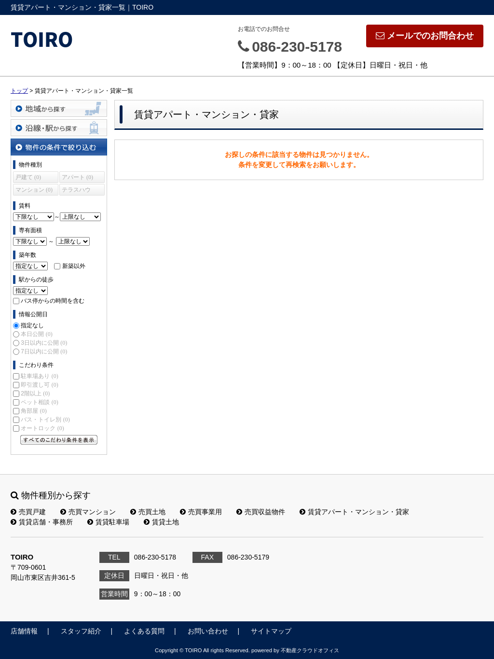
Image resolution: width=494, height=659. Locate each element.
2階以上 (35, 393)
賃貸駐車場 (108, 522)
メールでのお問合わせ (425, 36)
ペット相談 (39, 402)
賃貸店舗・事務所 (42, 522)
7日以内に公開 (44, 351)
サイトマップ (271, 631)
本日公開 (36, 334)
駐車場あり (39, 376)
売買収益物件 (260, 512)
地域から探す (59, 108)
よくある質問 (144, 631)
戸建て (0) (28, 177)
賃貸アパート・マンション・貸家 (354, 512)
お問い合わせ (208, 631)
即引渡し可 (39, 384)
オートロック (42, 428)
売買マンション (88, 512)
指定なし (32, 325)
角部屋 (33, 410)
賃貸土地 (161, 522)
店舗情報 (24, 631)
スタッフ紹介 (81, 631)
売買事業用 (201, 512)
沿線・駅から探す (59, 127)
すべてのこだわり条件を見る (58, 440)
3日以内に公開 (44, 342)
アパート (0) (77, 177)
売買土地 (147, 512)
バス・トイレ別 (45, 419)
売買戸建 (28, 512)
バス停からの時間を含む (52, 300)
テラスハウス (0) (76, 191)
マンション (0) (34, 189)
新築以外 (73, 266)
